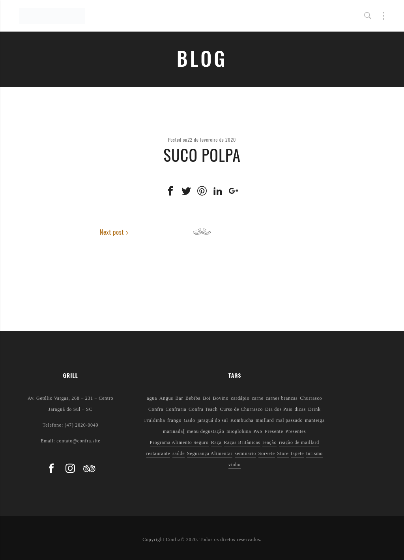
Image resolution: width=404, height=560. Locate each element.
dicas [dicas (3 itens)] (300, 409)
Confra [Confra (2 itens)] (155, 409)
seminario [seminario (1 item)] (245, 453)
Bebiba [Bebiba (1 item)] (193, 398)
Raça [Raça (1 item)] (216, 442)
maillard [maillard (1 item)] (265, 420)
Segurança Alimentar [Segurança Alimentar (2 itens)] (209, 453)
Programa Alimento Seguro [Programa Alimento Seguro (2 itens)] (179, 442)
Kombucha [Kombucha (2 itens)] (242, 420)
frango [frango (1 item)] (174, 420)
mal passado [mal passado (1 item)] (289, 420)
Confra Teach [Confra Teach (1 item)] (203, 409)
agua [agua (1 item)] (152, 398)
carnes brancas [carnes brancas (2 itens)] (282, 398)
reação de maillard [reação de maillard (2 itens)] (299, 442)
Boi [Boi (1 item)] (207, 398)
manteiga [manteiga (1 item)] (315, 420)
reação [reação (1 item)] (269, 442)
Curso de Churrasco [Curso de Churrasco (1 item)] (241, 409)
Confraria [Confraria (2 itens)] (176, 409)
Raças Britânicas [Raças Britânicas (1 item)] (242, 442)
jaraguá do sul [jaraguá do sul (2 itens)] (212, 420)
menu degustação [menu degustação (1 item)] (205, 431)
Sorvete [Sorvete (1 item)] (266, 453)
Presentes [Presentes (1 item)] (295, 431)
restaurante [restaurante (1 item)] (158, 453)
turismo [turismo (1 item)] (314, 453)
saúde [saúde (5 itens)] (178, 453)
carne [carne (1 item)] (258, 398)
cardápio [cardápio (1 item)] (240, 398)
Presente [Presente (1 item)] (274, 431)
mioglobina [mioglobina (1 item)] (238, 431)
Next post (325, 232)
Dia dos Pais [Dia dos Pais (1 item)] (278, 409)
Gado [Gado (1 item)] (189, 420)
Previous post (84, 232)
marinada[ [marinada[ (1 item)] (174, 431)
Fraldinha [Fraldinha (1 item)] (154, 420)
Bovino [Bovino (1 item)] (221, 398)
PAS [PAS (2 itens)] (257, 431)
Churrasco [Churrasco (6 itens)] (311, 398)
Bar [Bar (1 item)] (179, 398)
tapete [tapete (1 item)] (297, 453)
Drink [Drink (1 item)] (314, 409)
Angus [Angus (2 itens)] (166, 398)
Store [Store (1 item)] (282, 453)
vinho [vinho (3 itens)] (234, 464)
